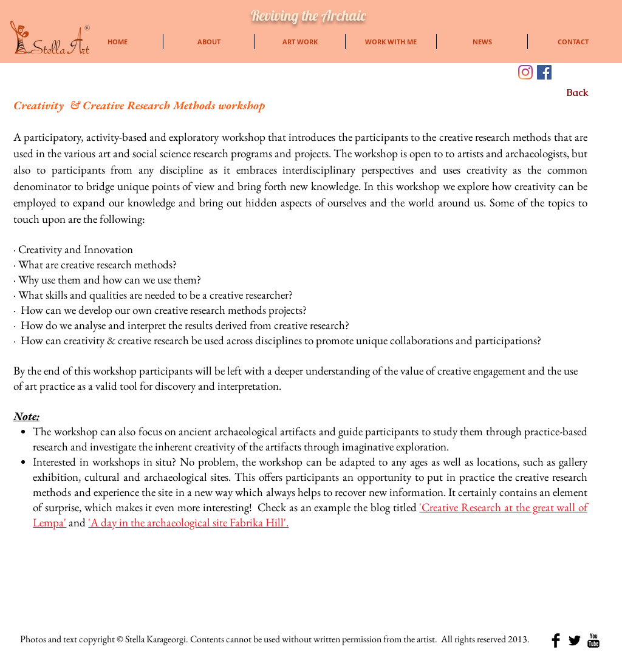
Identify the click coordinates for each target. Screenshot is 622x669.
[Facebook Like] (583, 73)
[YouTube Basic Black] (593, 640)
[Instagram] (525, 72)
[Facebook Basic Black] (556, 640)
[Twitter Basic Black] (574, 640)
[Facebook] (544, 72)
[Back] (577, 93)
